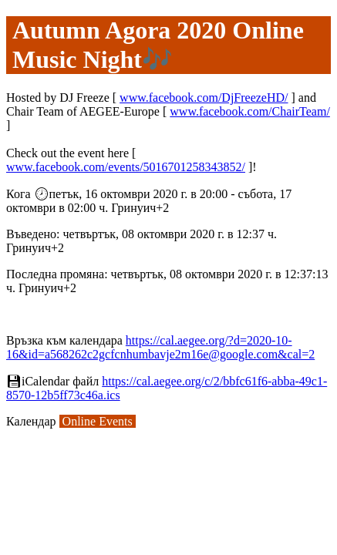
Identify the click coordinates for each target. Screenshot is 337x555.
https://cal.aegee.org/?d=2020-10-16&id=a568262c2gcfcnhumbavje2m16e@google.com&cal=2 (160, 347)
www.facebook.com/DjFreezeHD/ (204, 97)
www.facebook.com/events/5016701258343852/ (125, 166)
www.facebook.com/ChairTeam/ (250, 111)
